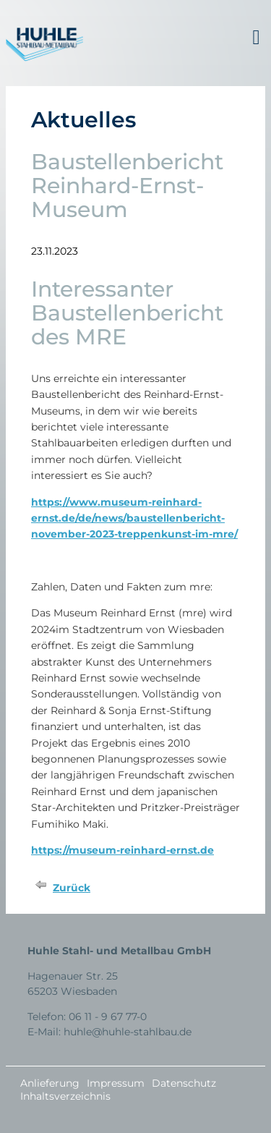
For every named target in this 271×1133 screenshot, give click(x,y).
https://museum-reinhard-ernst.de (122, 850)
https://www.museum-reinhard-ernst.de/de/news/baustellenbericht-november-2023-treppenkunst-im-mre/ (134, 518)
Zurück (71, 887)
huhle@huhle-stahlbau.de (128, 1031)
